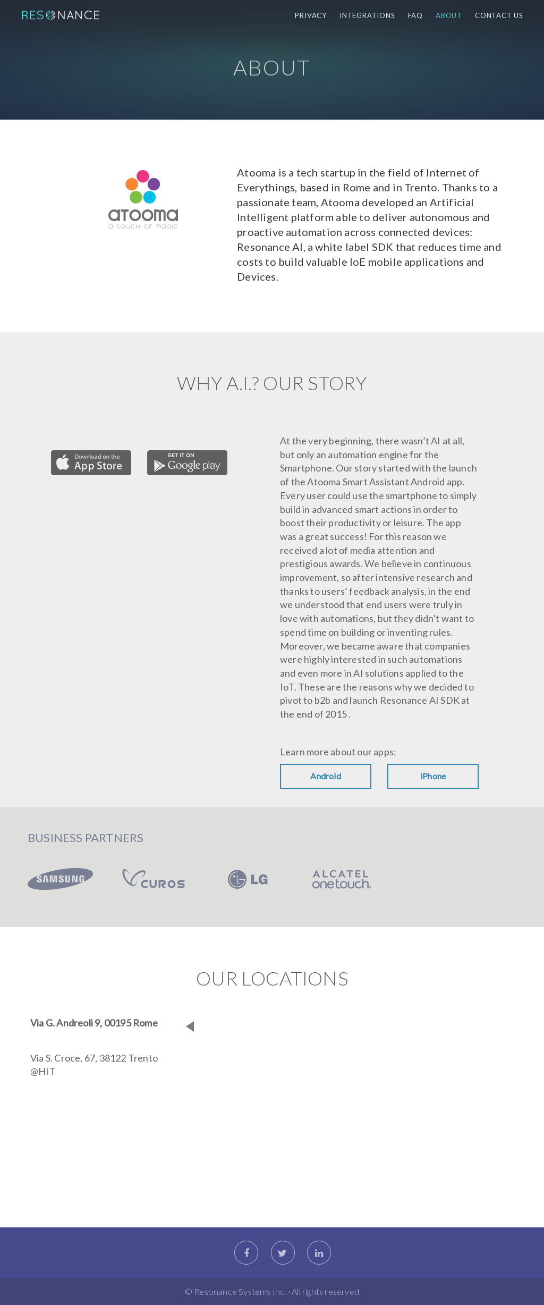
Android (325, 776)
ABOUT (449, 15)
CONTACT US (499, 15)
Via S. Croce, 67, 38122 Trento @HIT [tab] (94, 1064)
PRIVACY (311, 15)
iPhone (433, 776)
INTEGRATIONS (367, 15)
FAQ (415, 15)
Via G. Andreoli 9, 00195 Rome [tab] (94, 1023)
